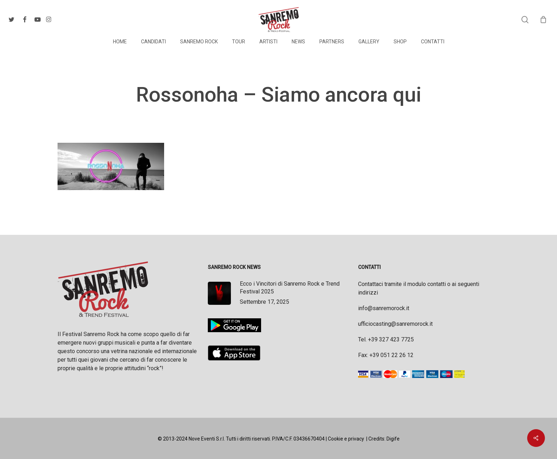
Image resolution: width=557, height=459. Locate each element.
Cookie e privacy (346, 439)
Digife (393, 439)
